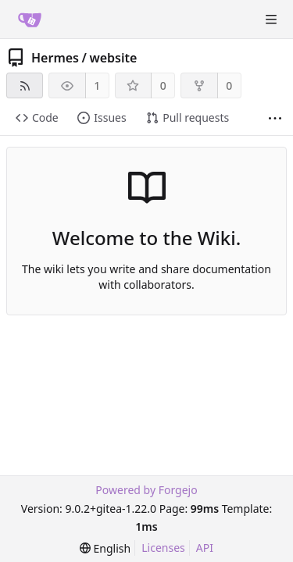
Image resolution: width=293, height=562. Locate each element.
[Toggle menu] (271, 19)
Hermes (55, 58)
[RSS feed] (24, 85)
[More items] (275, 118)
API (204, 547)
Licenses (163, 547)
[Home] (30, 19)
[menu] (105, 548)
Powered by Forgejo (146, 489)
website (113, 58)
